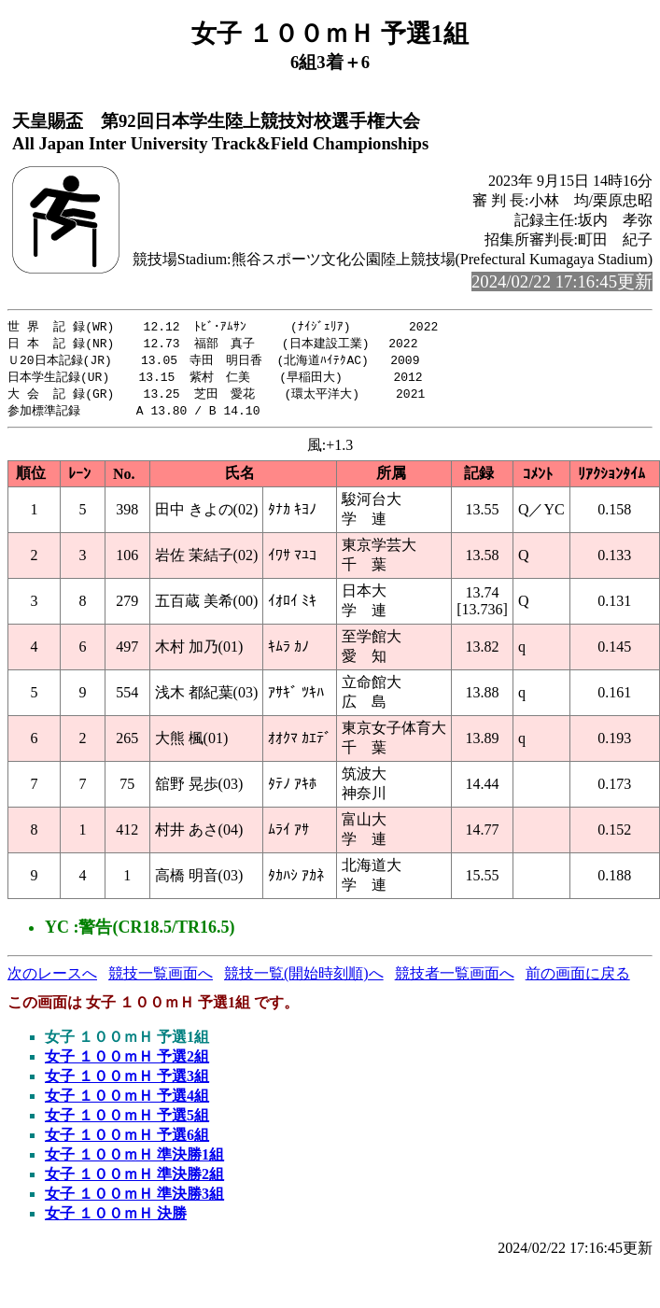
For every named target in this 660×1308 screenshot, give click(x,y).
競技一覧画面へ (160, 979)
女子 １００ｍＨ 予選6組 (127, 1140)
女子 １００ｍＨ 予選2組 (127, 1062)
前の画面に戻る (578, 979)
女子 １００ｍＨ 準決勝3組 (134, 1199)
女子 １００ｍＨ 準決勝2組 (134, 1180)
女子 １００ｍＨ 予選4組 (127, 1101)
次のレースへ (52, 979)
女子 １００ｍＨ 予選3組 (127, 1082)
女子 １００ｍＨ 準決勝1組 (134, 1160)
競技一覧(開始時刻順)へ (304, 979)
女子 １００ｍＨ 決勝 (116, 1219)
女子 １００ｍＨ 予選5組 (127, 1121)
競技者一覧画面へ (454, 979)
